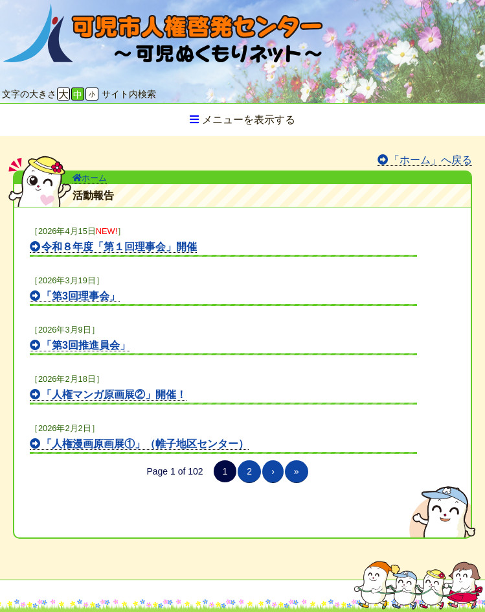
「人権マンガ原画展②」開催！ (113, 394)
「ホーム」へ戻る (430, 159)
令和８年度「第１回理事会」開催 (119, 246)
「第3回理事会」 (80, 295)
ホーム (90, 178)
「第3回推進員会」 (85, 345)
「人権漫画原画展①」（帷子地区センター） (145, 443)
